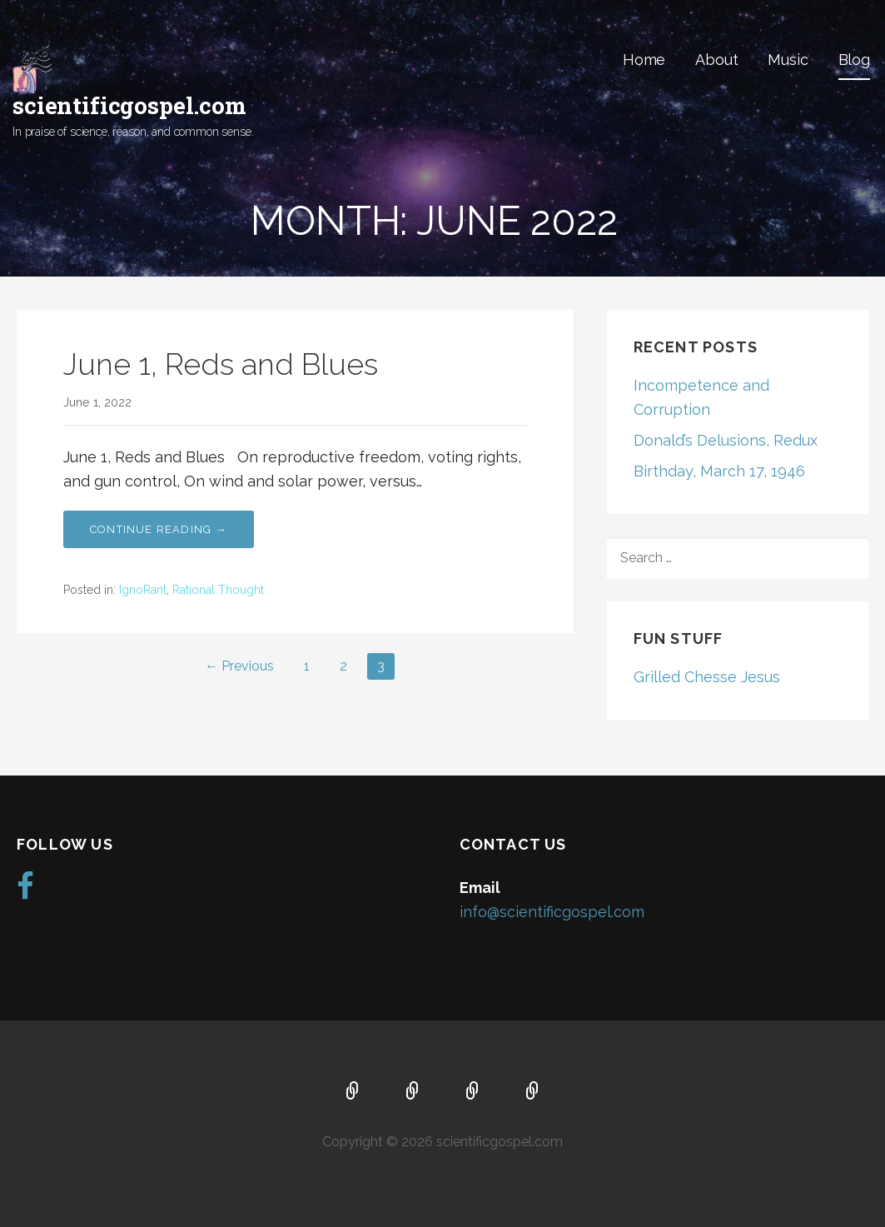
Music (788, 59)
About (716, 59)
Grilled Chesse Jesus (707, 677)
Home (644, 59)
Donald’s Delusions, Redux (726, 440)
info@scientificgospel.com (552, 911)
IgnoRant (143, 589)
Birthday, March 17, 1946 (719, 471)
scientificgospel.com (129, 105)
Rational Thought (218, 589)
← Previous (239, 666)
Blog (854, 59)
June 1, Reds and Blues (220, 364)
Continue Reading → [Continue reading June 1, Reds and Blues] (158, 529)
